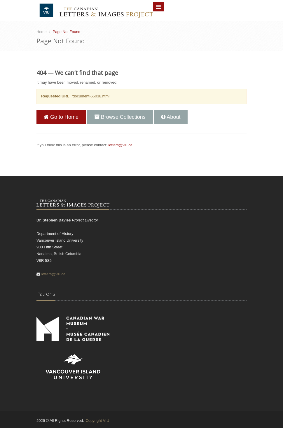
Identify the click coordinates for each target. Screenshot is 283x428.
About (170, 117)
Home (41, 32)
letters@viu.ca (120, 145)
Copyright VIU (97, 420)
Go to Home (61, 117)
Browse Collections (120, 117)
